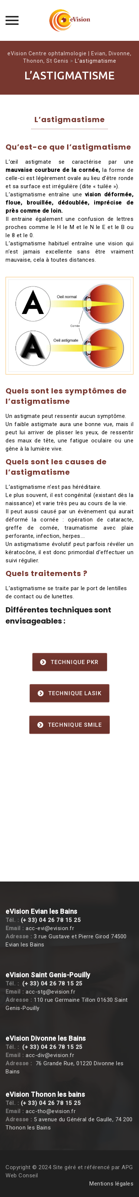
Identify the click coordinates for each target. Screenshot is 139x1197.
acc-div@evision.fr (50, 1055)
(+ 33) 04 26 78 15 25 (51, 920)
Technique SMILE (69, 725)
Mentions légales (111, 1183)
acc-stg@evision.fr (50, 991)
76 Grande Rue (55, 1063)
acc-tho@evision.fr (51, 1111)
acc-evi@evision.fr (50, 928)
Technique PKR (69, 662)
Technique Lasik (69, 694)
